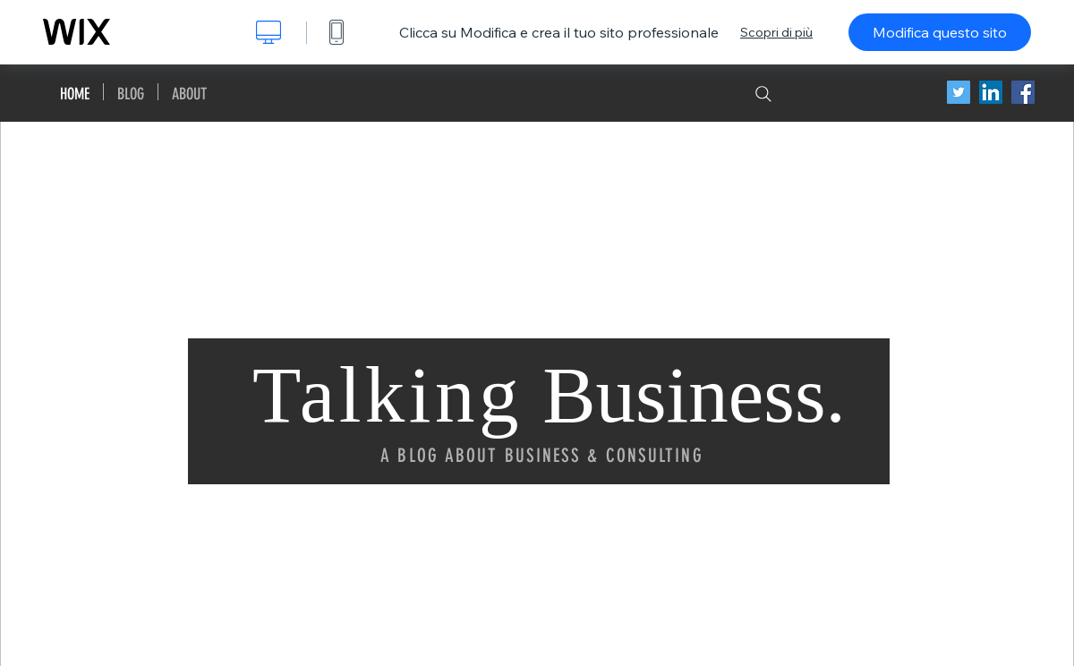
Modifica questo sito (940, 32)
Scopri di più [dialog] (776, 32)
